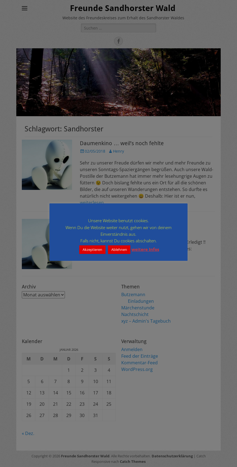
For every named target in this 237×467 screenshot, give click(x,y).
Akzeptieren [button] (92, 249)
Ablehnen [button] (119, 249)
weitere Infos (145, 249)
